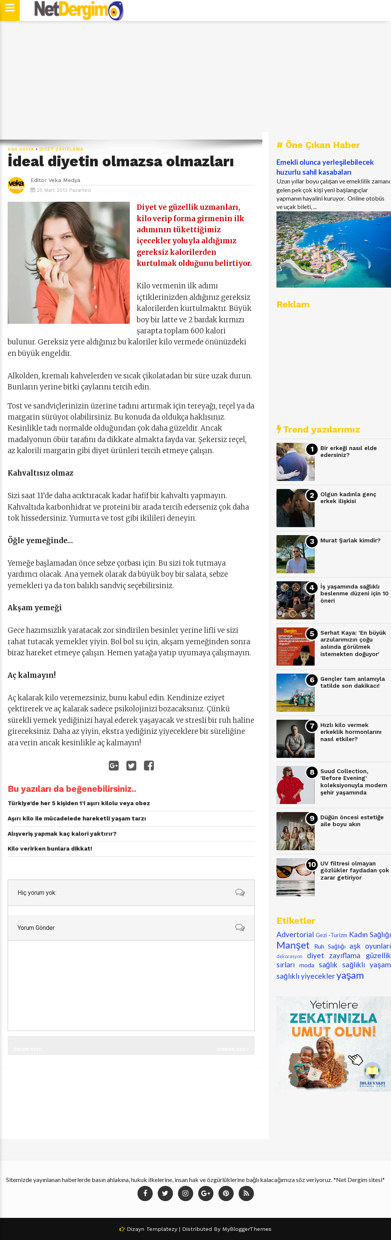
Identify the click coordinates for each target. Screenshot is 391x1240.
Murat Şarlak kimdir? (350, 540)
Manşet (293, 945)
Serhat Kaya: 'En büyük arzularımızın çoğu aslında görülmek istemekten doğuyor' (353, 643)
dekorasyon (289, 956)
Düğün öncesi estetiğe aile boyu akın (352, 821)
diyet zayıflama (61, 149)
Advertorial (295, 934)
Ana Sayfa (21, 149)
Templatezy (161, 1229)
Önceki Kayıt (27, 1049)
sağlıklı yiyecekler (305, 975)
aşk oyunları (370, 945)
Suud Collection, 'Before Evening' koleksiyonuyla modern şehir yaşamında (353, 782)
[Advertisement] (195, 80)
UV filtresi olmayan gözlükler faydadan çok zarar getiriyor (354, 870)
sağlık (328, 964)
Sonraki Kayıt (233, 1049)
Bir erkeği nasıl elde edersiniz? (348, 452)
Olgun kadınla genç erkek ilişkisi (348, 498)
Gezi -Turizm (331, 935)
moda (306, 964)
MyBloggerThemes (246, 1229)
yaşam (350, 975)
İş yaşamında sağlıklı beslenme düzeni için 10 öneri (354, 593)
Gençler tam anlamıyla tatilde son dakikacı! (352, 682)
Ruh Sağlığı (330, 946)
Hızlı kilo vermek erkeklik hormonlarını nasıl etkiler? (350, 732)
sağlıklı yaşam (366, 964)
